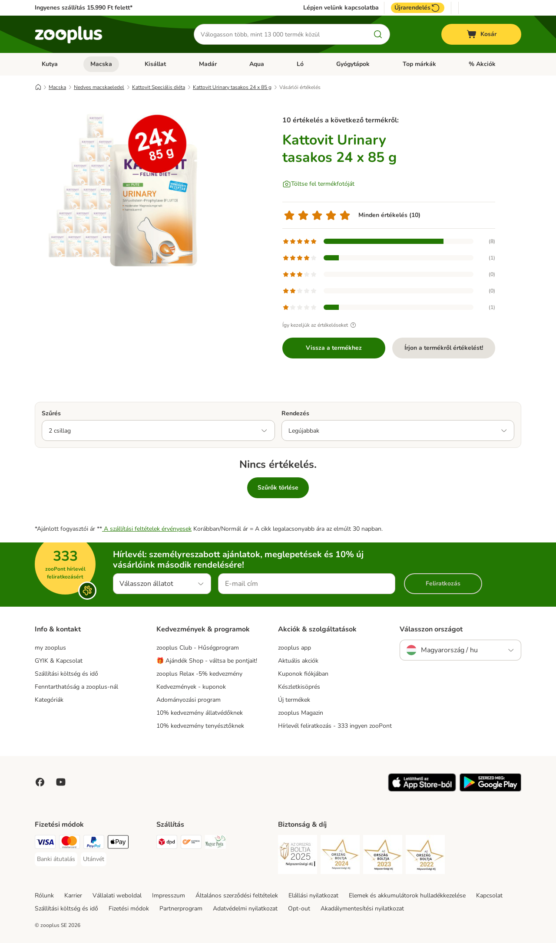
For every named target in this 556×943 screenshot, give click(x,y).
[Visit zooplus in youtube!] (61, 782)
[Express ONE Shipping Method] (191, 843)
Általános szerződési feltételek (236, 895)
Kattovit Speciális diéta (158, 87)
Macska (101, 64)
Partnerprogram (180, 908)
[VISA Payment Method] (45, 843)
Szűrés (51, 413)
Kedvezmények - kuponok (191, 687)
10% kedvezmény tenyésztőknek (200, 726)
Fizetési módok (129, 908)
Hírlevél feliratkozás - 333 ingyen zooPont (335, 726)
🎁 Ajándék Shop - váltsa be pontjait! (206, 661)
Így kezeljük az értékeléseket (320, 325)
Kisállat (155, 64)
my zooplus (50, 648)
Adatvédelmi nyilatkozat (245, 908)
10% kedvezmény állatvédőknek (199, 713)
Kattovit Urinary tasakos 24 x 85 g (232, 87)
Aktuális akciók (298, 661)
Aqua (256, 64)
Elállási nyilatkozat (313, 895)
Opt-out (299, 908)
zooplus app (294, 648)
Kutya (50, 64)
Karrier (73, 895)
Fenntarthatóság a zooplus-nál (76, 687)
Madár (208, 64)
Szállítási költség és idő (66, 674)
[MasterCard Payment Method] (69, 843)
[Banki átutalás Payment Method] (56, 859)
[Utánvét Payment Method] (93, 859)
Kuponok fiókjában (303, 674)
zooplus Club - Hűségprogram (197, 648)
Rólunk (44, 895)
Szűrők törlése (278, 487)
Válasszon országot (431, 629)
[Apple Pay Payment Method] (118, 843)
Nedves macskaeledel (99, 87)
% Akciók (482, 64)
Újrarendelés (417, 8)
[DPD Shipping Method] (166, 843)
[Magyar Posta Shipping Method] (215, 843)
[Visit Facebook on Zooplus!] (40, 782)
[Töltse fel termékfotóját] (318, 184)
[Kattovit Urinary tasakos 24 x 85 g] (117, 187)
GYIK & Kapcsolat (59, 661)
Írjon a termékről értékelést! (443, 348)
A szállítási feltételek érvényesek (147, 529)
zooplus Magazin (300, 713)
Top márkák (419, 64)
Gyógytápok (353, 64)
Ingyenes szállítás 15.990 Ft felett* (83, 7)
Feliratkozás (443, 583)
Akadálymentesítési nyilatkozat (362, 908)
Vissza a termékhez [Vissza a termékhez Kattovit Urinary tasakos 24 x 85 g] (334, 348)
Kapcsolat (489, 895)
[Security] (297, 856)
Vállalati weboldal (117, 895)
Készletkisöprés (299, 687)
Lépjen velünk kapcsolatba (341, 8)
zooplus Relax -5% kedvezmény (199, 674)
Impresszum (168, 895)
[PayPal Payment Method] (93, 843)
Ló (300, 64)
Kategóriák (49, 700)
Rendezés (295, 413)
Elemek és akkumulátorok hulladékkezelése (407, 895)
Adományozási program (188, 700)
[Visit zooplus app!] (422, 789)
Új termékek (294, 700)
